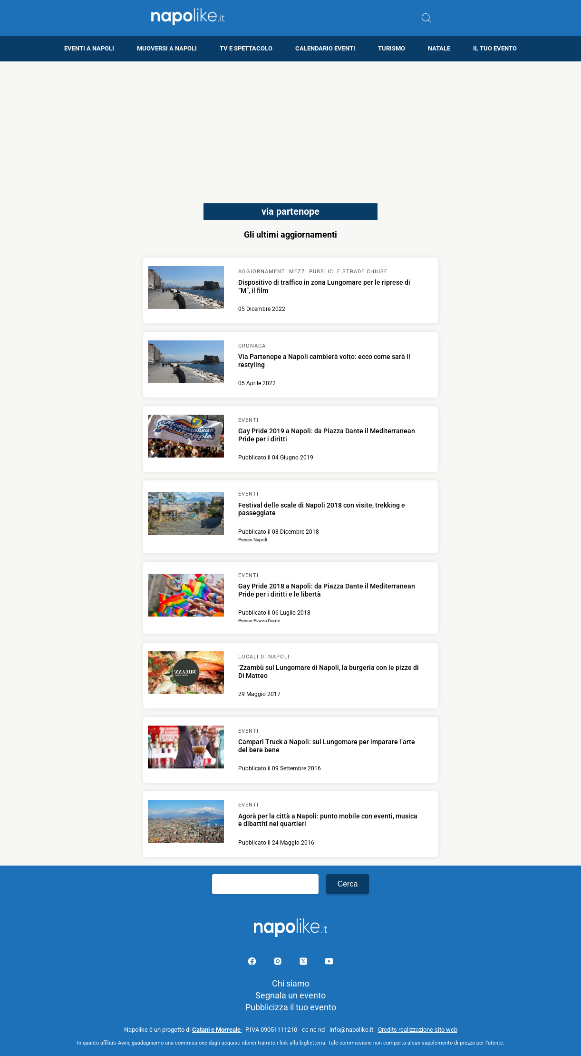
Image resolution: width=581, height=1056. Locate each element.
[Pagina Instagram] (278, 963)
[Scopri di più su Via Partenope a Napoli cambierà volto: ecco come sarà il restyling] (186, 363)
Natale (439, 48)
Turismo (391, 48)
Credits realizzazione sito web (417, 1029)
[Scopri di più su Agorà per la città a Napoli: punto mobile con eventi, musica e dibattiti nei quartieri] (186, 823)
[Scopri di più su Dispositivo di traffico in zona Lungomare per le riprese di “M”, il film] (186, 289)
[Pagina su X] (304, 963)
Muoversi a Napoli (167, 48)
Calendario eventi (325, 48)
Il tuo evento (495, 48)
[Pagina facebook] (253, 963)
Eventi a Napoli (89, 48)
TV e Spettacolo (246, 48)
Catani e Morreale (217, 1029)
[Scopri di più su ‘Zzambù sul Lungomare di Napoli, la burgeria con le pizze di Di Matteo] (186, 674)
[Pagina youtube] (329, 963)
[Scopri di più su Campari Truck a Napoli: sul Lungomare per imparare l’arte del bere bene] (186, 748)
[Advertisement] (290, 128)
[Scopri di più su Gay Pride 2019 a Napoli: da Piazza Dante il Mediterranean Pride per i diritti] (186, 437)
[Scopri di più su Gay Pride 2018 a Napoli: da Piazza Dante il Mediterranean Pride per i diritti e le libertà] (186, 596)
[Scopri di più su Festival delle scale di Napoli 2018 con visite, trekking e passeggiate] (186, 515)
